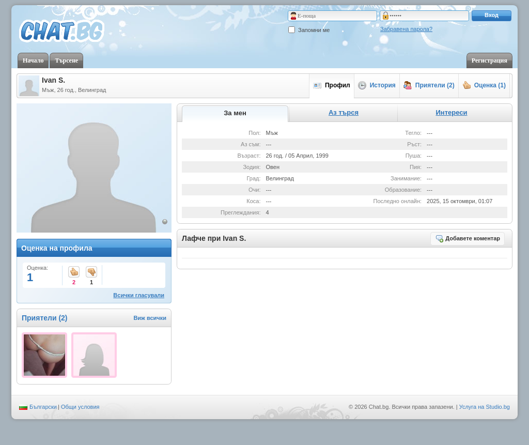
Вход (492, 15)
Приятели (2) (429, 85)
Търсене (66, 60)
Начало (33, 60)
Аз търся (344, 112)
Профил (331, 85)
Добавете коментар (467, 238)
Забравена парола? (406, 29)
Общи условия (80, 407)
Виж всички (149, 318)
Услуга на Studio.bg (484, 407)
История (377, 85)
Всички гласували (138, 295)
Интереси (451, 112)
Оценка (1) (484, 85)
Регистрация (489, 60)
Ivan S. (53, 80)
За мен (235, 113)
